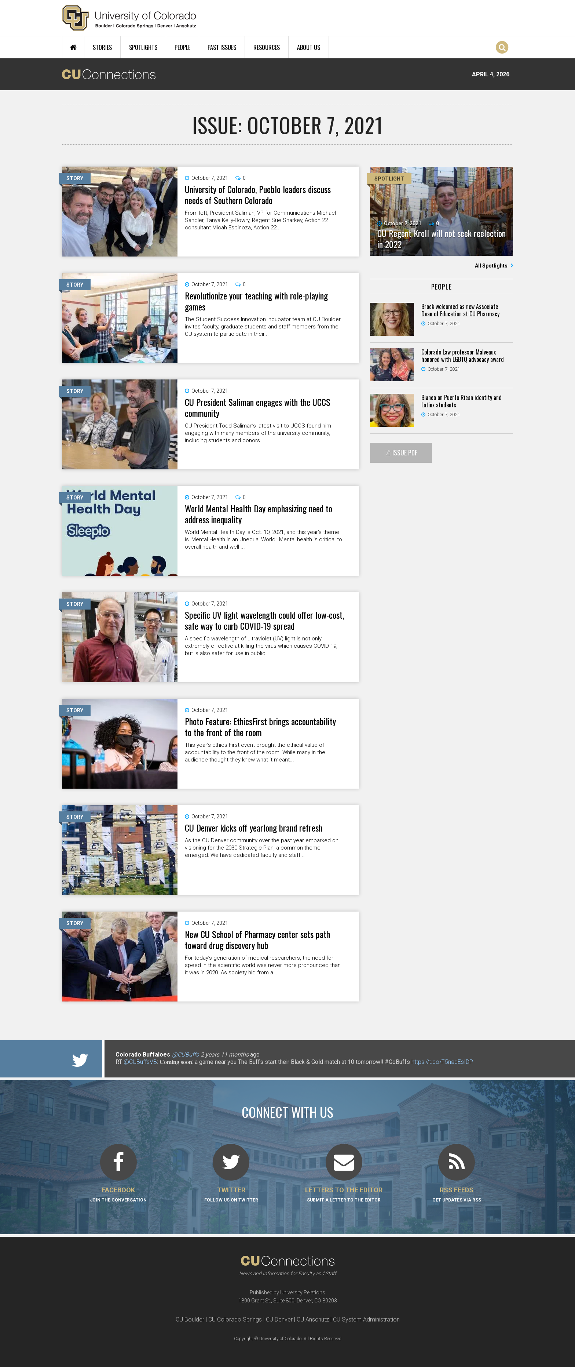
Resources (266, 47)
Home (73, 47)
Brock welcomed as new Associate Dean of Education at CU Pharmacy (460, 310)
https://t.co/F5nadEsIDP (442, 1061)
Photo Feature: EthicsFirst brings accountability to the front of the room (260, 727)
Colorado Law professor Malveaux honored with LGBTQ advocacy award (462, 356)
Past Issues (222, 47)
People (182, 47)
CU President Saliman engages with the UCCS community (257, 407)
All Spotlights (492, 266)
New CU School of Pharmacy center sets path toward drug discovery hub (257, 939)
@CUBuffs (185, 1054)
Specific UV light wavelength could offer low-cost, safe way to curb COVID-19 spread (264, 620)
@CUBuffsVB (140, 1061)
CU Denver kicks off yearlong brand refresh (253, 827)
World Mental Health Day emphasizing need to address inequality (258, 514)
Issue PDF (404, 452)
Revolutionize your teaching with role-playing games (256, 301)
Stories (102, 47)
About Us (308, 47)
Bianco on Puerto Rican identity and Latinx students (461, 401)
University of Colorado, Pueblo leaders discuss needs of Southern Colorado (258, 194)
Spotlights (143, 47)
